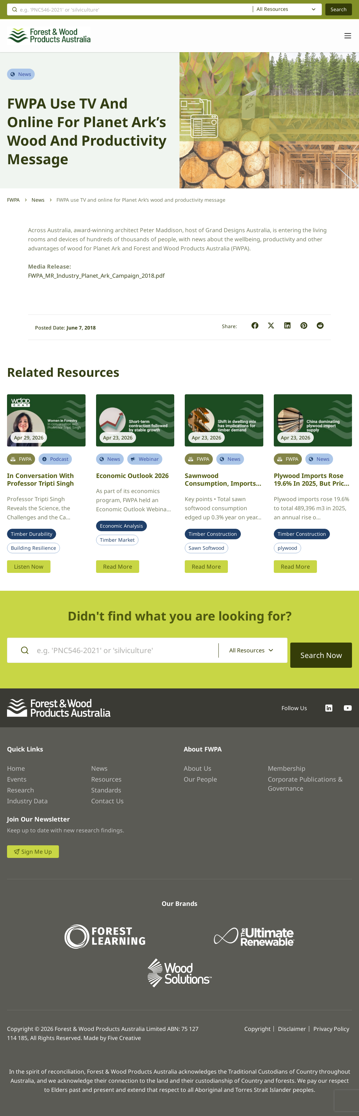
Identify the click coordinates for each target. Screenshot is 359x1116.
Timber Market (117, 540)
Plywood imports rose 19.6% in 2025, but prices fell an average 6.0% (312, 483)
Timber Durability (31, 534)
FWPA (13, 199)
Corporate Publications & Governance (305, 779)
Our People (200, 774)
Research (20, 785)
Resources (106, 774)
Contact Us (107, 796)
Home (16, 763)
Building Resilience (33, 548)
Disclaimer (292, 1024)
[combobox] (287, 9)
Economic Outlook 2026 (132, 475)
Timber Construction (213, 534)
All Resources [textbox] (272, 9)
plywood (287, 548)
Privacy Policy (331, 1024)
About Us (197, 763)
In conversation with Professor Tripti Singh (40, 479)
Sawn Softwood (206, 548)
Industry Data (27, 796)
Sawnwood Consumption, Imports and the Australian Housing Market (220, 487)
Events (17, 774)
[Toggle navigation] (344, 35)
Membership (286, 763)
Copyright (257, 1024)
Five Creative (124, 1033)
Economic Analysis (121, 526)
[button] (255, 326)
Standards (106, 785)
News (38, 199)
